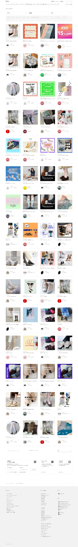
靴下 (13, 17)
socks (65, 17)
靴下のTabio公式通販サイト (10, 483)
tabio (24, 17)
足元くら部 (19, 17)
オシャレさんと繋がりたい (56, 17)
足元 (28, 17)
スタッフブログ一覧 (19, 483)
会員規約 (21, 472)
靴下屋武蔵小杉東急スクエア (37, 17)
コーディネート (47, 17)
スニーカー (10, 19)
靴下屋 (9, 17)
